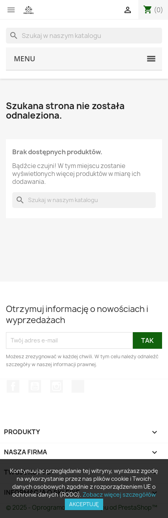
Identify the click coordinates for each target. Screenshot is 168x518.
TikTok (78, 386)
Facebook (13, 386)
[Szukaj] (84, 35)
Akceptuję (84, 504)
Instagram (56, 386)
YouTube (34, 386)
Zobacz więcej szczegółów (119, 494)
